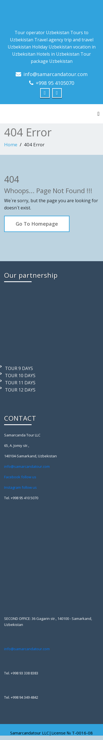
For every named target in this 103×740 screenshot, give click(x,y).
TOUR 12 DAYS (20, 390)
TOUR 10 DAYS (20, 375)
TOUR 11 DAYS (20, 383)
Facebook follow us (20, 476)
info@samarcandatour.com (55, 74)
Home (10, 144)
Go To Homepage (37, 223)
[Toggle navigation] (98, 114)
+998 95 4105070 (55, 83)
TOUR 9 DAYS (19, 368)
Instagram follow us (20, 487)
